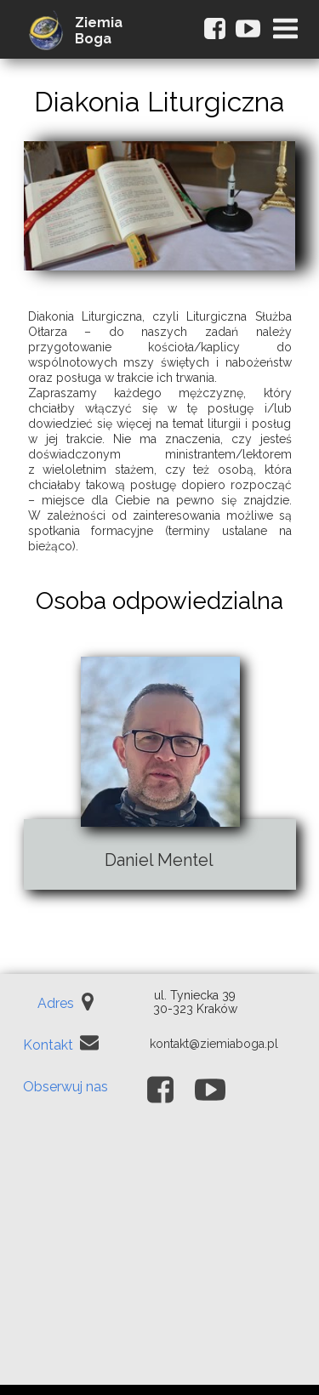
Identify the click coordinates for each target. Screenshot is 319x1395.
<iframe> (159, 1258)
